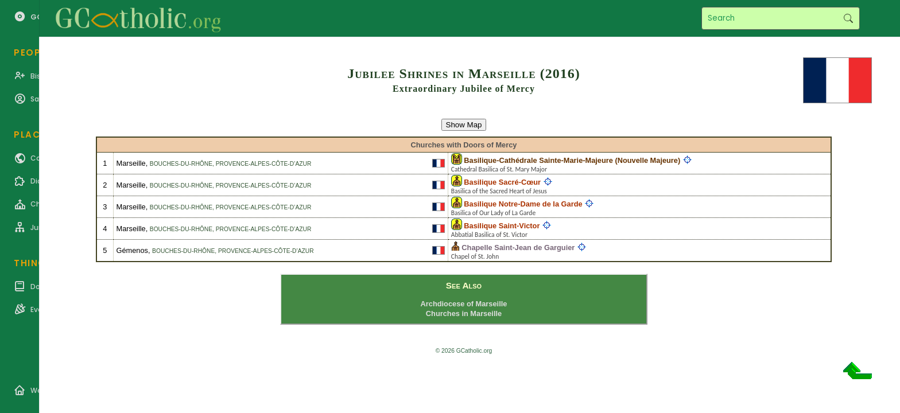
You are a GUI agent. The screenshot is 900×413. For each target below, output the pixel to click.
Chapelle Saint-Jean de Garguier (518, 247)
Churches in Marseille (464, 313)
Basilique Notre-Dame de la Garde (523, 204)
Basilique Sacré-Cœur (502, 182)
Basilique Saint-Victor (502, 225)
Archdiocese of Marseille (464, 303)
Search (848, 18)
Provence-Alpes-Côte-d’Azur (264, 164)
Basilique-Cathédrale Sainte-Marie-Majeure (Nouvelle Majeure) (572, 160)
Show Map (464, 124)
